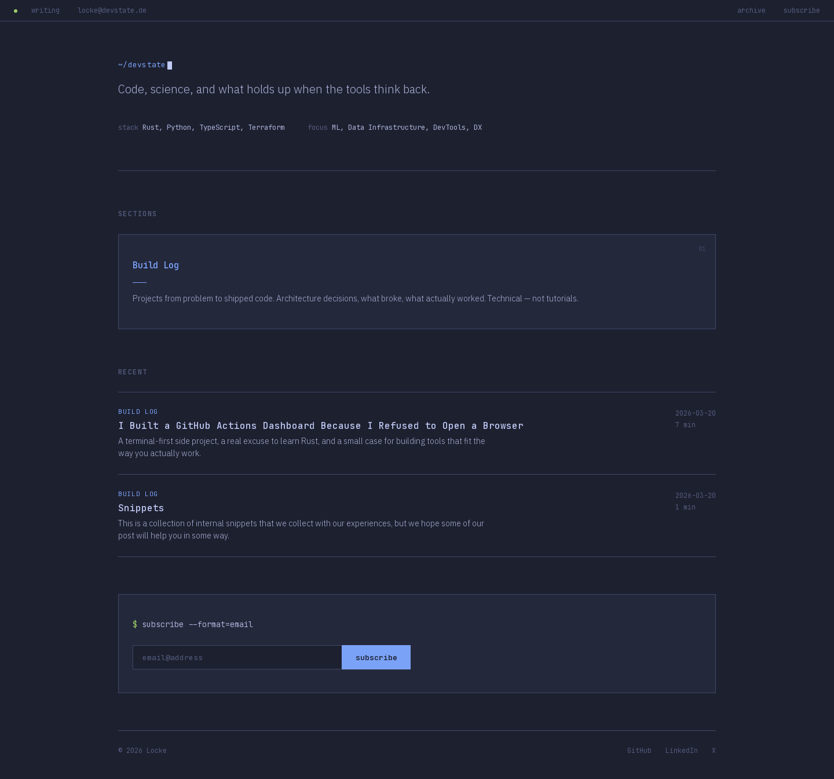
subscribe (802, 10)
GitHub (639, 750)
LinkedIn (681, 750)
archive (751, 10)
